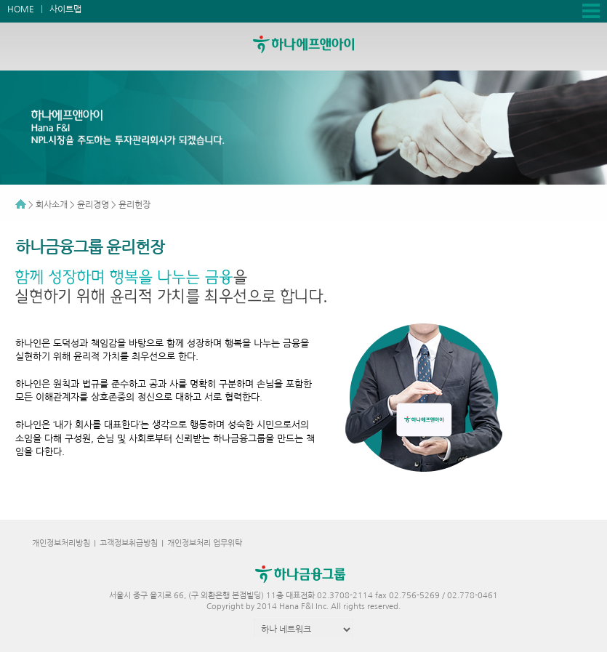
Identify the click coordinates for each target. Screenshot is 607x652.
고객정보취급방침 (129, 543)
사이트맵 (65, 9)
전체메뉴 (591, 11)
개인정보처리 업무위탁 (204, 543)
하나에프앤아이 (319, 44)
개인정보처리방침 (61, 543)
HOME (20, 9)
